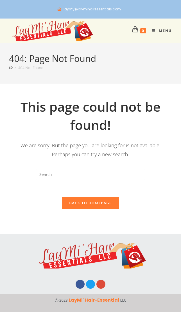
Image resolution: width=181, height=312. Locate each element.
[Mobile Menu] (160, 30)
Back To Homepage (90, 202)
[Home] (11, 67)
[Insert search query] (90, 174)
